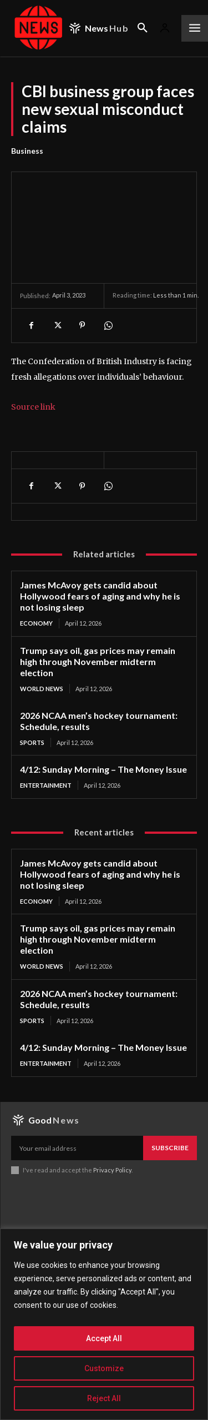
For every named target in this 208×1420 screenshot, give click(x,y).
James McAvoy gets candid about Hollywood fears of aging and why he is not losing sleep (100, 596)
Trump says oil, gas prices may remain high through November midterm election (97, 661)
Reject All (104, 1398)
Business (27, 151)
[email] (77, 1148)
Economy (36, 623)
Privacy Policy (112, 1170)
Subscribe (170, 1148)
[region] (104, 1324)
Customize (104, 1368)
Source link (33, 407)
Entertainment (46, 785)
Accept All (104, 1338)
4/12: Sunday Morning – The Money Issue (103, 769)
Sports (32, 742)
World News (41, 688)
